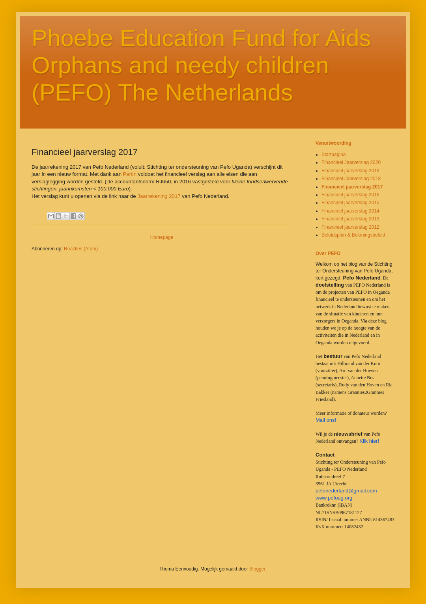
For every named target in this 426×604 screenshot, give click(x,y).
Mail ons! (326, 420)
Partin (130, 174)
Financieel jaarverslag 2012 (350, 227)
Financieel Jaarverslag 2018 (351, 178)
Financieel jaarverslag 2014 (350, 211)
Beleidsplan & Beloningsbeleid (353, 235)
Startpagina (333, 154)
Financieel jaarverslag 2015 (350, 202)
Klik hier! (369, 441)
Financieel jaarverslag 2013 (350, 219)
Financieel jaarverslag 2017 (352, 187)
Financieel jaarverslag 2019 (350, 170)
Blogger (257, 569)
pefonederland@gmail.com (346, 491)
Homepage (162, 237)
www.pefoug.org (334, 498)
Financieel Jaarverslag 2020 (351, 162)
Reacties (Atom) (81, 249)
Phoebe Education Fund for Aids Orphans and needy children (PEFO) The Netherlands (201, 65)
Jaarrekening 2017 (158, 196)
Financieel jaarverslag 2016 (350, 195)
